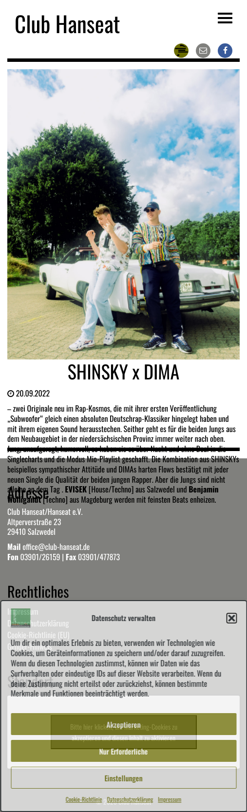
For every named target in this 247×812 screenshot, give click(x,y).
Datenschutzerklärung (130, 799)
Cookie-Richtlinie (84, 799)
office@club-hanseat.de (56, 546)
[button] (231, 618)
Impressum (169, 799)
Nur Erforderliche (123, 751)
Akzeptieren (124, 724)
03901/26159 (40, 557)
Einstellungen (124, 778)
